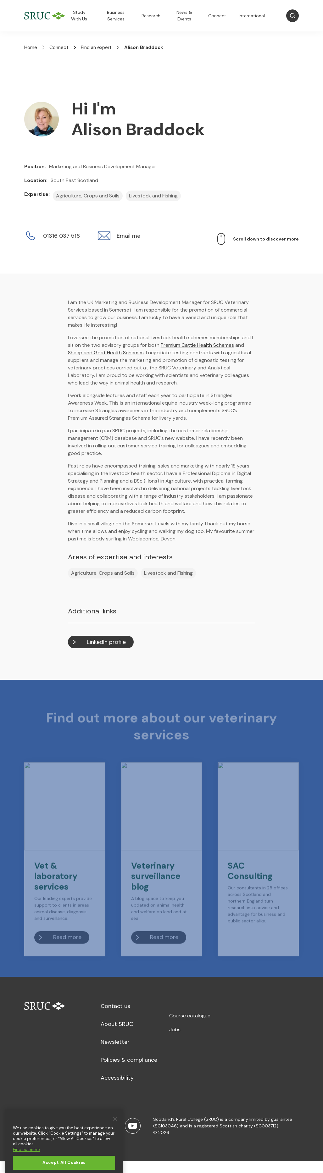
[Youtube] (133, 1126)
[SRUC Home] (46, 16)
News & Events (184, 15)
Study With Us (79, 15)
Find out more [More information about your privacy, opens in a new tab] (26, 1162)
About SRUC (117, 1024)
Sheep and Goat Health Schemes (106, 352)
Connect (217, 16)
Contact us (115, 1006)
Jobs (175, 1029)
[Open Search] (292, 15)
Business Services (116, 15)
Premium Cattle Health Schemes (197, 345)
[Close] (115, 1131)
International (252, 16)
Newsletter (115, 1042)
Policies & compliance (129, 1060)
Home (30, 47)
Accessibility (117, 1078)
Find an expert (96, 47)
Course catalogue (189, 1015)
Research (151, 16)
